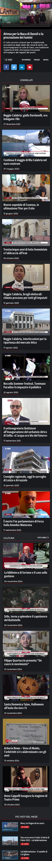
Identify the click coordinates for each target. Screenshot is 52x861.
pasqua (37, 59)
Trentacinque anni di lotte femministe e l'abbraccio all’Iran (25, 251)
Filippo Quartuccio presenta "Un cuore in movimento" (23, 662)
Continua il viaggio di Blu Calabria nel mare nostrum (25, 162)
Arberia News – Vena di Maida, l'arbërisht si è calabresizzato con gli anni (25, 751)
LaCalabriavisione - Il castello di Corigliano (34, 853)
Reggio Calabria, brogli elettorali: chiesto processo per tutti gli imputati (25, 296)
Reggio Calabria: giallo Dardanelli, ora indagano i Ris (25, 117)
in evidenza (26, 59)
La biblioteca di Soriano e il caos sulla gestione (25, 574)
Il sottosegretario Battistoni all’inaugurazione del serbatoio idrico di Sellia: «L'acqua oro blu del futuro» (25, 431)
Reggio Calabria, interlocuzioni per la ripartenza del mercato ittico (24, 340)
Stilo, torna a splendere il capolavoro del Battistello (25, 618)
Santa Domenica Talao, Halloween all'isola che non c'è (24, 706)
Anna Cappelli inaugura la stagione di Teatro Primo (25, 797)
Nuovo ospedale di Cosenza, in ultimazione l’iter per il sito (21, 206)
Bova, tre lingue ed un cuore (32, 823)
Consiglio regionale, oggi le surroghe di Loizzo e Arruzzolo (24, 478)
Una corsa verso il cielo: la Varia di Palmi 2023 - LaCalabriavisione (35, 839)
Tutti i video (43, 537)
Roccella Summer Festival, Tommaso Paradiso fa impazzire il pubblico (24, 385)
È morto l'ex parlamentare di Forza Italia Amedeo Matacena (23, 523)
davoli (45, 59)
